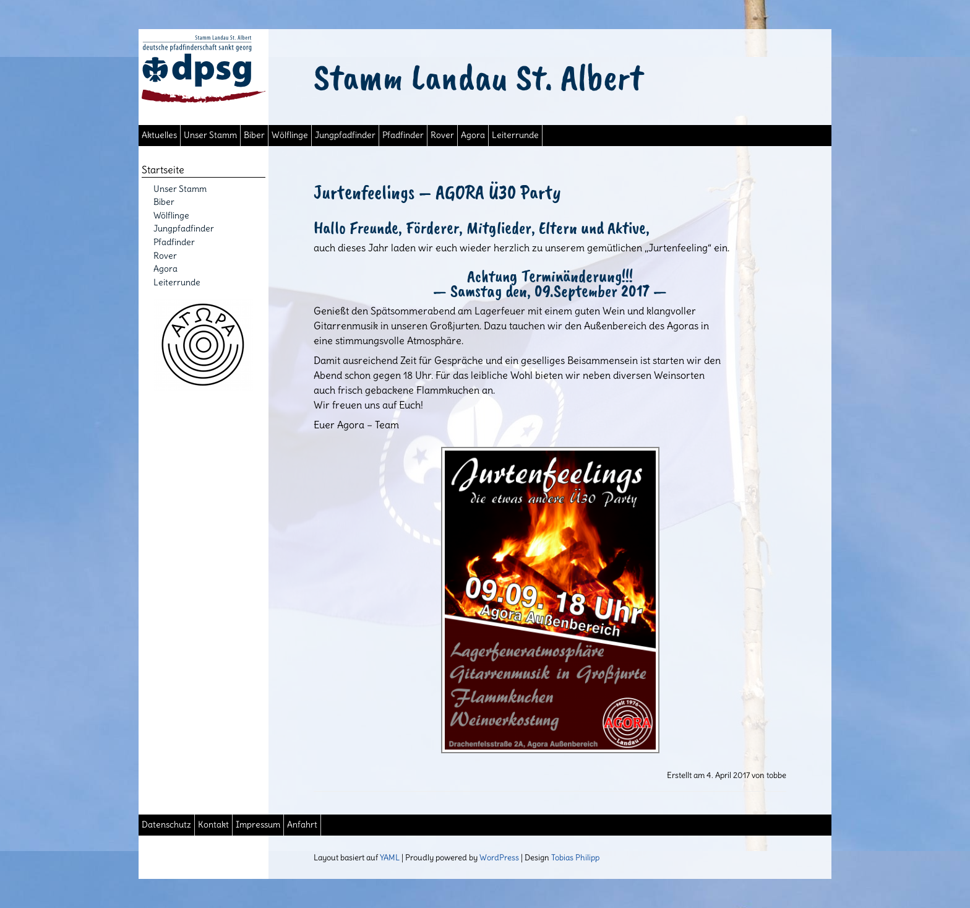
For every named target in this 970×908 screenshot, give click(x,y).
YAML (390, 857)
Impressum (258, 824)
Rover (442, 135)
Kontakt (213, 824)
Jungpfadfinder (345, 135)
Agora (473, 135)
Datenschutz (166, 824)
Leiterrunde (515, 135)
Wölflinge (290, 135)
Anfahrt (302, 824)
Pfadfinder (403, 135)
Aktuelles (159, 135)
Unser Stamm (210, 135)
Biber (254, 135)
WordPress (499, 857)
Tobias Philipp (575, 857)
